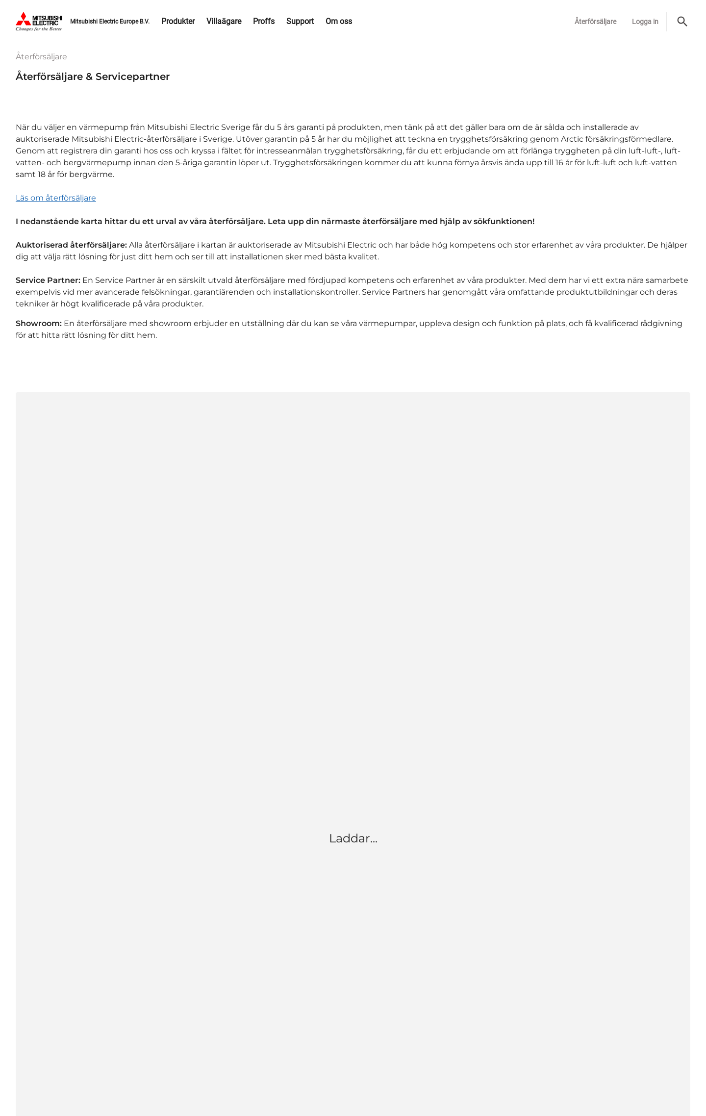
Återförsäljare (595, 21)
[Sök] (682, 21)
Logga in (645, 21)
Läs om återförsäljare (56, 198)
